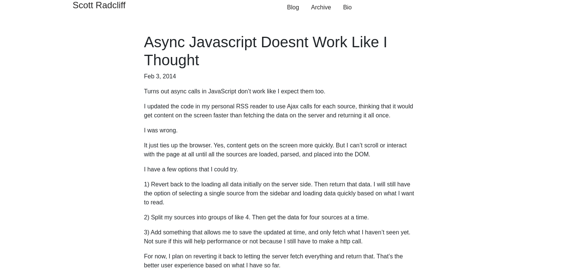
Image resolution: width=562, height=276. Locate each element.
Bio (347, 7)
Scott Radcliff (99, 5)
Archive (321, 7)
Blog (293, 7)
